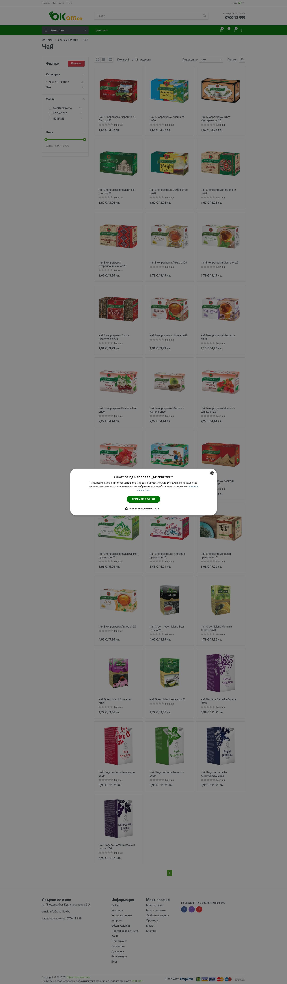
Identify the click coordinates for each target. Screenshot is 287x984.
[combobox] (212, 473)
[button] (143, 508)
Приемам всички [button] (143, 499)
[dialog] (143, 492)
